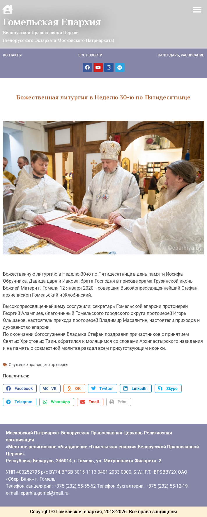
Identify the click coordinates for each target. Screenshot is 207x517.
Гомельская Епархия (52, 22)
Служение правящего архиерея (38, 364)
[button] (197, 10)
